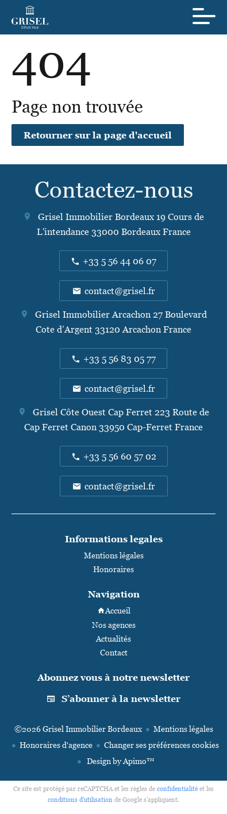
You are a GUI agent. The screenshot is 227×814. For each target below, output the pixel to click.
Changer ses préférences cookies (161, 745)
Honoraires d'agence (56, 745)
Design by (119, 761)
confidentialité (177, 789)
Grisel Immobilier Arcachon (93, 314)
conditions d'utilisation (80, 800)
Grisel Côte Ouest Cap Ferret (92, 412)
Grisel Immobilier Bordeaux (96, 216)
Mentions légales (183, 729)
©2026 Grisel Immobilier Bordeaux (78, 729)
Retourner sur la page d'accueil (98, 135)
